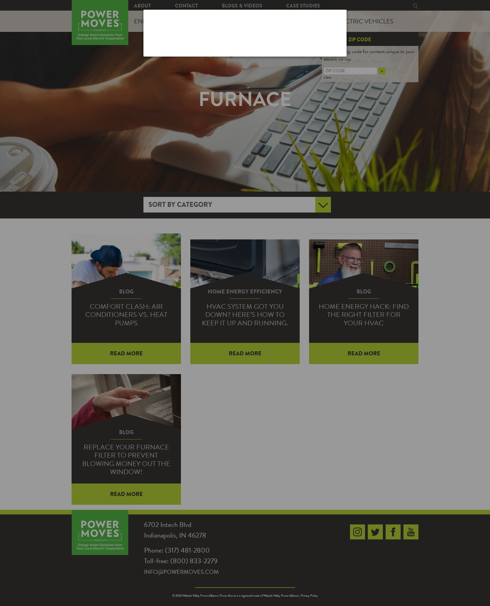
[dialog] (245, 33)
